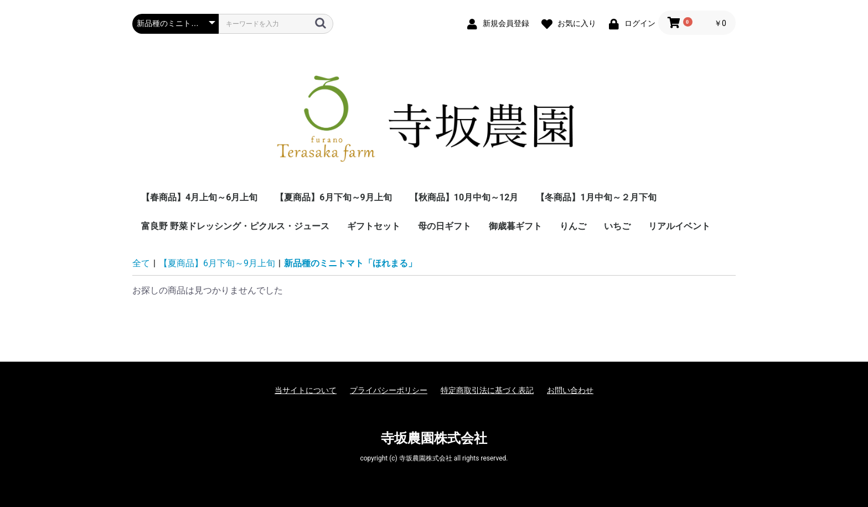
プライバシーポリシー (388, 390)
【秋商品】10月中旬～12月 (464, 197)
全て (141, 263)
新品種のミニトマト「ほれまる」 (350, 263)
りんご (573, 226)
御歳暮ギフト (515, 226)
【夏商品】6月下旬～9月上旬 (333, 197)
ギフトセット (373, 226)
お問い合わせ (570, 390)
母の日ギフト (444, 226)
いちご (617, 226)
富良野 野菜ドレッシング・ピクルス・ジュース (235, 226)
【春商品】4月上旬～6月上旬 (199, 197)
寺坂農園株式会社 (434, 438)
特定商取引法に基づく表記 (487, 390)
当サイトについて (306, 390)
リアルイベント (679, 226)
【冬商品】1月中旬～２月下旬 (596, 197)
